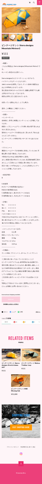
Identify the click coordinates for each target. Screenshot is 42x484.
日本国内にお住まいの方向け (11, 304)
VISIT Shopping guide (21, 427)
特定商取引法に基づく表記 (28, 447)
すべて (6, 322)
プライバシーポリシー (13, 447)
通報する (38, 312)
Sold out (11, 299)
